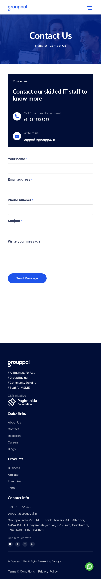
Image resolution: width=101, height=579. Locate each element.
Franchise (14, 481)
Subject (14, 221)
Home (39, 45)
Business (14, 468)
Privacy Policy (48, 571)
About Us (14, 422)
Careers (13, 442)
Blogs (12, 449)
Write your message (24, 241)
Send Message (27, 278)
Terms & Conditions (21, 571)
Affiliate (13, 474)
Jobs (11, 488)
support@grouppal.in (39, 139)
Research (14, 435)
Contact (13, 429)
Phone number (19, 200)
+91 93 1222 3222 (36, 120)
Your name (16, 159)
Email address (19, 179)
